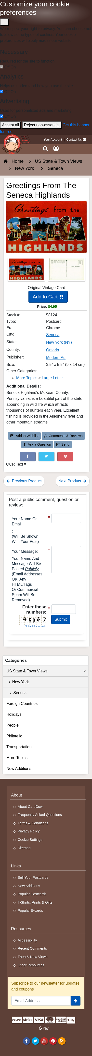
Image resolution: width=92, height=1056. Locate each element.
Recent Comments (32, 948)
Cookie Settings (30, 840)
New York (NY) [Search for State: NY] (59, 342)
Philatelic (14, 736)
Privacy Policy (29, 831)
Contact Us (74, 139)
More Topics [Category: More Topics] (26, 378)
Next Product (72, 481)
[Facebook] (26, 1040)
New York (17, 682)
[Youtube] (44, 1040)
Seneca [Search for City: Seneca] (52, 335)
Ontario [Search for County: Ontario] (52, 350)
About (16, 795)
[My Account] (56, 149)
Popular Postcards (32, 894)
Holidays (13, 714)
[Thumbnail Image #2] (66, 271)
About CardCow (30, 807)
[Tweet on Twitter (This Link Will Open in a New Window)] (46, 456)
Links (16, 866)
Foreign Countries (22, 703)
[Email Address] (41, 1001)
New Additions (18, 768)
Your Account (53, 139)
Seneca (16, 693)
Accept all (10, 125)
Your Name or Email (24, 521)
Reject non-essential (42, 125)
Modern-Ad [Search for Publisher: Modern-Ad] (56, 358)
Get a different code (35, 626)
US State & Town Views (46, 671)
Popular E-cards (30, 910)
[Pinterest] (53, 1040)
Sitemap (24, 848)
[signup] (75, 1001)
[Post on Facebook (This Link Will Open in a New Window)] (28, 456)
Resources (21, 928)
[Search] (45, 149)
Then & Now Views (32, 957)
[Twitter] (35, 1040)
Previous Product (24, 481)
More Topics (16, 758)
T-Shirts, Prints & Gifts (35, 902)
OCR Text (14, 464)
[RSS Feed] (62, 1040)
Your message (24, 551)
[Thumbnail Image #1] (27, 271)
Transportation (19, 747)
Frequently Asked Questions (40, 815)
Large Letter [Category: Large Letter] (52, 378)
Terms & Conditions (33, 823)
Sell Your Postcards (33, 877)
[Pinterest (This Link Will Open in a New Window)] (65, 456)
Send (62, 444)
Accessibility (27, 940)
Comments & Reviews (63, 436)
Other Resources (31, 965)
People (12, 725)
